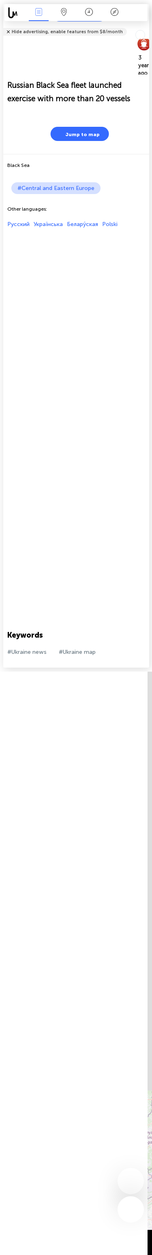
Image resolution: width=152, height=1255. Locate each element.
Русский (18, 224)
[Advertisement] (76, 304)
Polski (110, 224)
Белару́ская (82, 224)
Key (114, 13)
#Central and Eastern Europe (55, 188)
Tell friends (145, 26)
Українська (48, 224)
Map (64, 13)
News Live (38, 13)
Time (89, 13)
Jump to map (77, 134)
